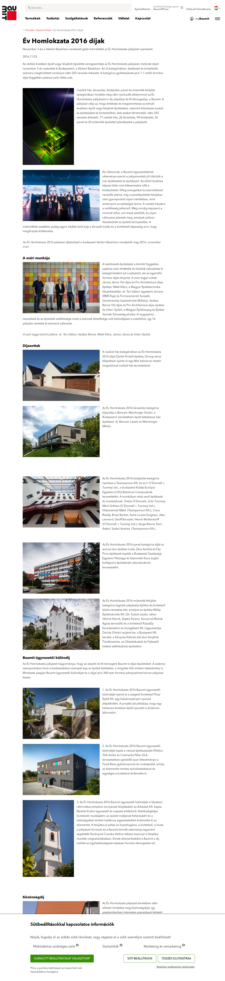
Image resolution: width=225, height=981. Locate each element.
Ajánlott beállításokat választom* (62, 958)
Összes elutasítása (176, 958)
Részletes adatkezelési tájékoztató (176, 967)
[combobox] (78, 8)
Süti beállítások (139, 958)
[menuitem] (142, 8)
